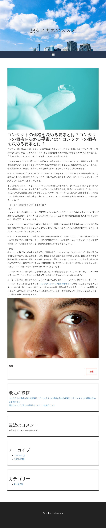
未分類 (20, 484)
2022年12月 (19, 455)
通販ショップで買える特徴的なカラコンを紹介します (32, 405)
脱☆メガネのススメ (53, 30)
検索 (11, 365)
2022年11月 (19, 459)
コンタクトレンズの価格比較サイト (55, 283)
